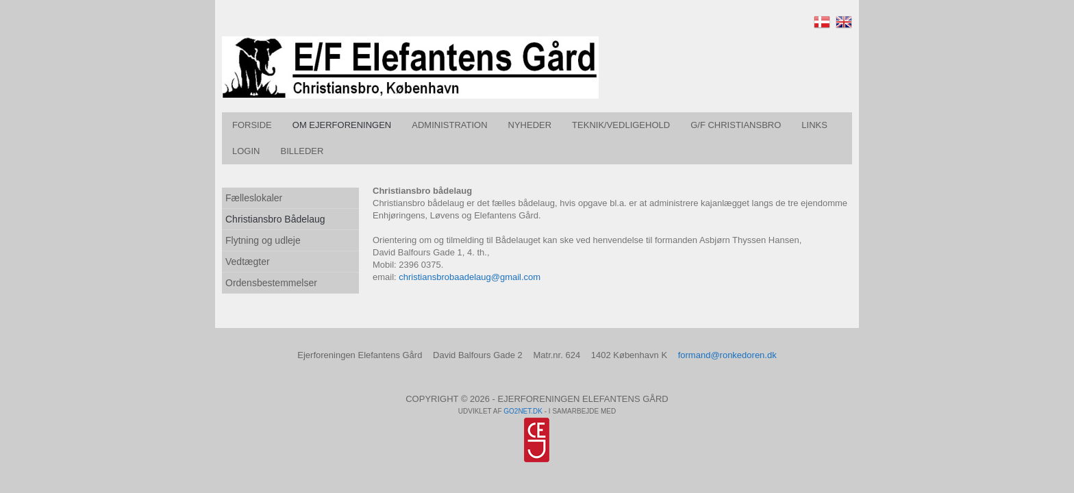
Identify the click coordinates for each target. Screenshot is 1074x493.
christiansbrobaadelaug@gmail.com (469, 277)
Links (814, 125)
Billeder (301, 151)
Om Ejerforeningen (341, 125)
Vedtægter (247, 261)
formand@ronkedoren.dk (727, 355)
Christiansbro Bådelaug (275, 219)
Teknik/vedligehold (621, 125)
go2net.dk (522, 411)
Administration (449, 125)
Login (246, 151)
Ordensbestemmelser (271, 282)
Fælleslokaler (253, 197)
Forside (252, 125)
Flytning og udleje (263, 240)
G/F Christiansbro (735, 125)
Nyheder (530, 125)
